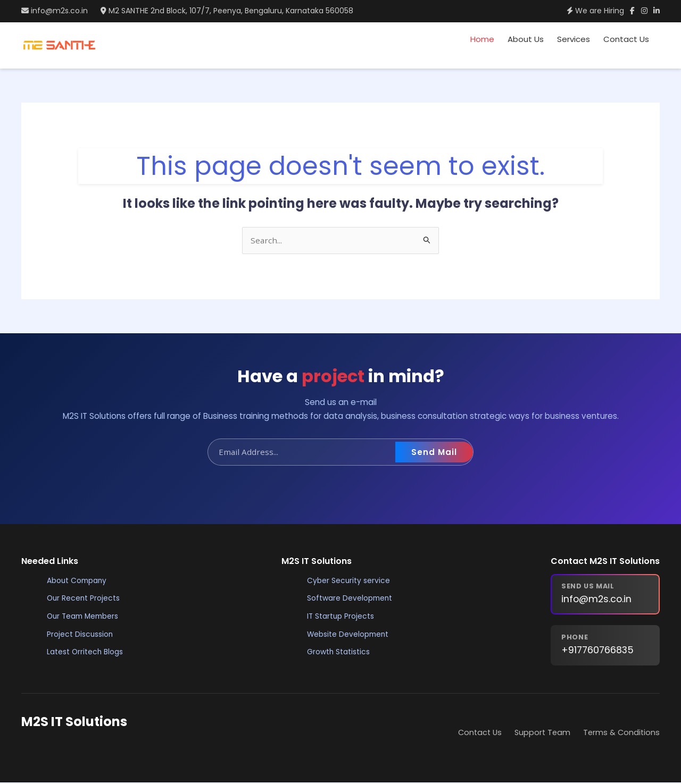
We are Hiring (583, 10)
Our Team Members (85, 617)
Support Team (542, 733)
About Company (79, 581)
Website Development (350, 635)
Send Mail (434, 453)
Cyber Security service (349, 581)
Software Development (351, 599)
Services (573, 39)
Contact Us (626, 39)
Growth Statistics (340, 652)
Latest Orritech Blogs (87, 652)
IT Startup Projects (342, 617)
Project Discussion (82, 635)
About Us (526, 39)
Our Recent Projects (84, 599)
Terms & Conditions (621, 733)
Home (482, 39)
